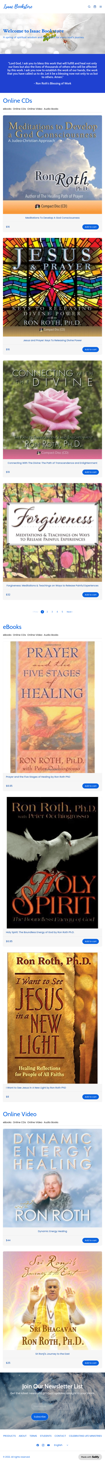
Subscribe (39, 1416)
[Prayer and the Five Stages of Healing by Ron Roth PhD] (52, 707)
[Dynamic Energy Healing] (52, 1178)
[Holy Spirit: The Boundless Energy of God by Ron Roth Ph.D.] (52, 862)
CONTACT (60, 1436)
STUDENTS (46, 1436)
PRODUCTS (9, 1436)
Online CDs (19, 109)
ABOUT (23, 1436)
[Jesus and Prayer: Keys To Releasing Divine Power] (52, 287)
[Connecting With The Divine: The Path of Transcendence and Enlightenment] (52, 410)
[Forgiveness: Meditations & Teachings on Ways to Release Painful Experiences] (52, 532)
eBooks (7, 109)
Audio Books (51, 109)
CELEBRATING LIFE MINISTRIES (85, 1436)
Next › (70, 611)
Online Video (34, 109)
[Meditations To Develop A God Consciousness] (52, 164)
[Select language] (61, 1445)
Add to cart (90, 226)
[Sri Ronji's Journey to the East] (52, 1300)
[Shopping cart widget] (95, 6)
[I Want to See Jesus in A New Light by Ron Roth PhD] (52, 1018)
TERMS (33, 1436)
